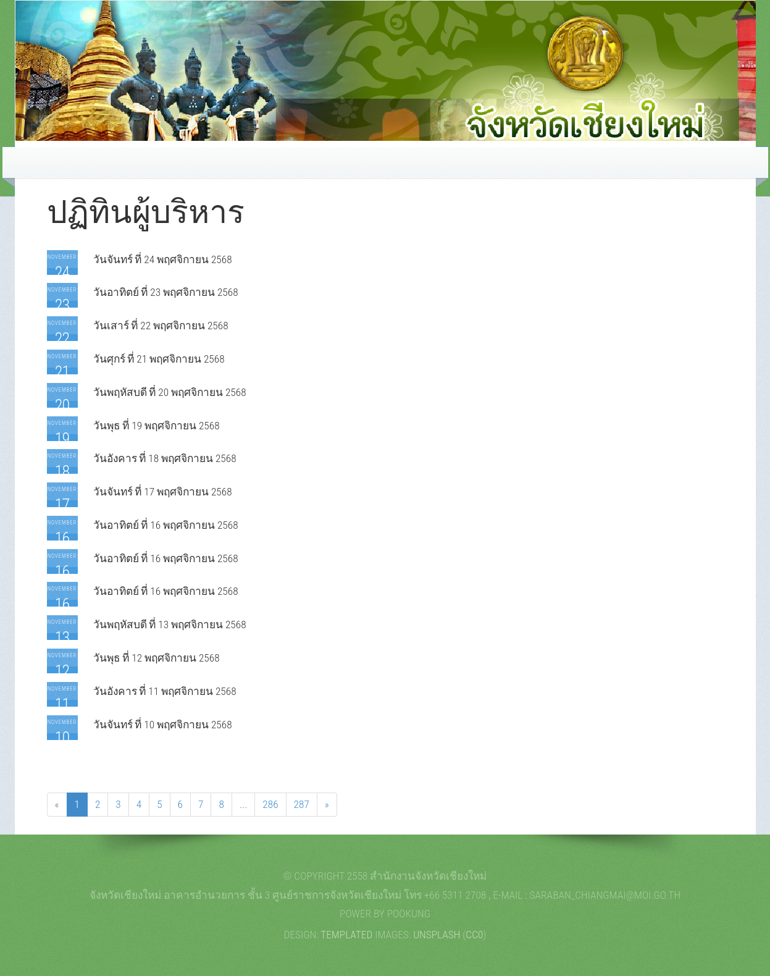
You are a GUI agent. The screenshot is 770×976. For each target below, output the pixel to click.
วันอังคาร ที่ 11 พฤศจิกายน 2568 (164, 691)
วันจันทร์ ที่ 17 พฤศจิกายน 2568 (162, 492)
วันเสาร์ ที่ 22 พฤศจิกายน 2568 (160, 325)
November (62, 268)
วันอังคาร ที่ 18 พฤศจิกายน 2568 (164, 458)
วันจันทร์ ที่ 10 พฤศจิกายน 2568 (162, 724)
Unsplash (436, 934)
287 (301, 804)
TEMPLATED (346, 934)
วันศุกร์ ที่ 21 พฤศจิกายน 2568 (159, 359)
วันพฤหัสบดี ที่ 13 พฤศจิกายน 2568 (169, 624)
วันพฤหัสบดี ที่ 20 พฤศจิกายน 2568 (169, 392)
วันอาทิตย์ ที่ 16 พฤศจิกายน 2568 (165, 525)
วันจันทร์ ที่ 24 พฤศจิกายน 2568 (162, 259)
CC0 (474, 934)
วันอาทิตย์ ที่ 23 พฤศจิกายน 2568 (165, 292)
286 (270, 804)
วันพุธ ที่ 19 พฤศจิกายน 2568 (156, 425)
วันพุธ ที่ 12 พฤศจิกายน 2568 (156, 658)
